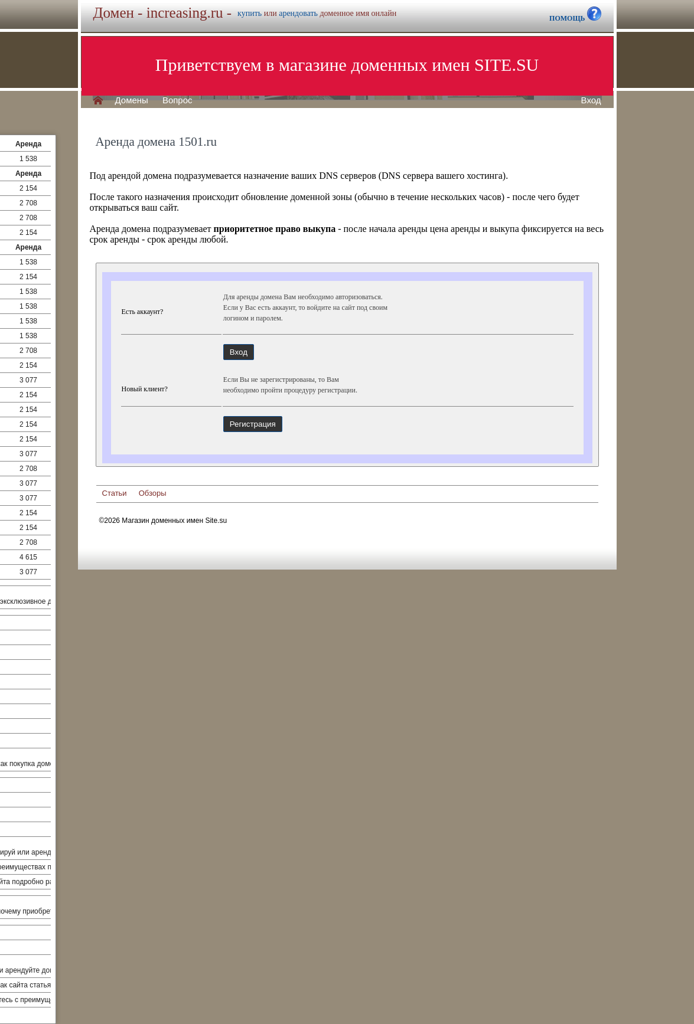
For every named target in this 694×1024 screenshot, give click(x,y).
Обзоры (153, 493)
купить (249, 13)
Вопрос (177, 100)
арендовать (298, 13)
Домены (131, 100)
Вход (591, 100)
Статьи (114, 493)
